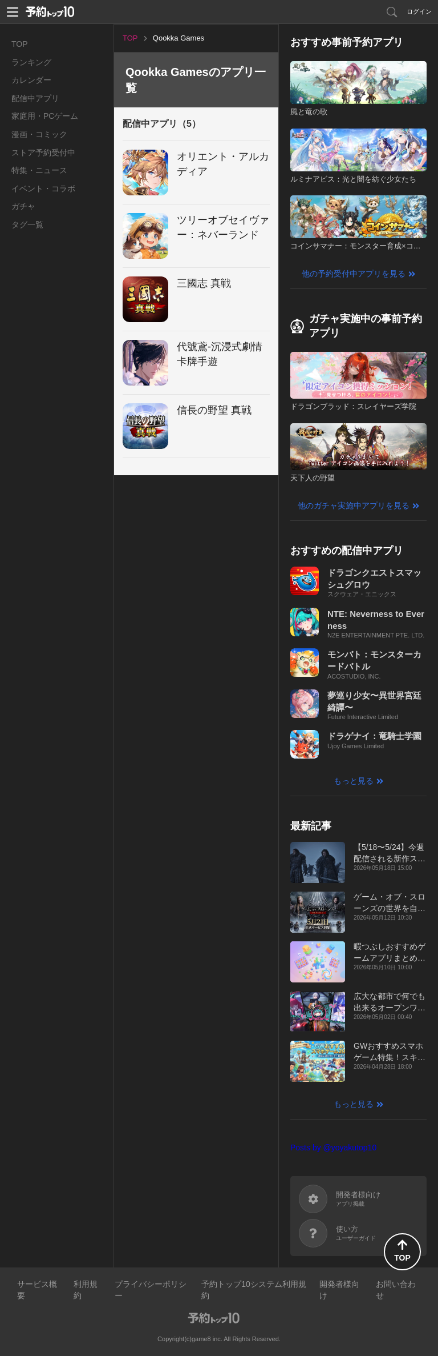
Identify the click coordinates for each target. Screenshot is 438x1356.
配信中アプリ (35, 98)
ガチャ (23, 206)
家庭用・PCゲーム (44, 116)
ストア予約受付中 (43, 152)
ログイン (419, 11)
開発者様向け (339, 1289)
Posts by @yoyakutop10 (333, 1147)
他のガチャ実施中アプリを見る (353, 505)
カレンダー (31, 80)
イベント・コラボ (43, 188)
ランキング (31, 62)
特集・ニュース (39, 170)
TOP (19, 44)
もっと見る (354, 780)
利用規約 (86, 1289)
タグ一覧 (27, 224)
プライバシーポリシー (150, 1289)
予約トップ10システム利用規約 (253, 1289)
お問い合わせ (396, 1289)
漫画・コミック (39, 134)
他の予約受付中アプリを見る (353, 273)
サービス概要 (37, 1289)
